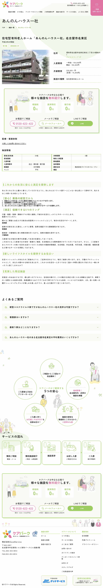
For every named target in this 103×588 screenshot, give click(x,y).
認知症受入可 (14, 46)
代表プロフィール (88, 540)
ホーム (43, 536)
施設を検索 (11, 11)
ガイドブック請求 (68, 553)
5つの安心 (20, 11)
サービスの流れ (71, 11)
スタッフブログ (67, 567)
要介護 (5, 46)
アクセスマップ (73, 57)
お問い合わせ (67, 548)
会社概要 (85, 536)
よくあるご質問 (83, 11)
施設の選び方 (60, 11)
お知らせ (65, 563)
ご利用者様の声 (49, 11)
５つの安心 (66, 536)
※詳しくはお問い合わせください (14, 143)
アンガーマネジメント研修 (33, 11)
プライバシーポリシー (90, 544)
